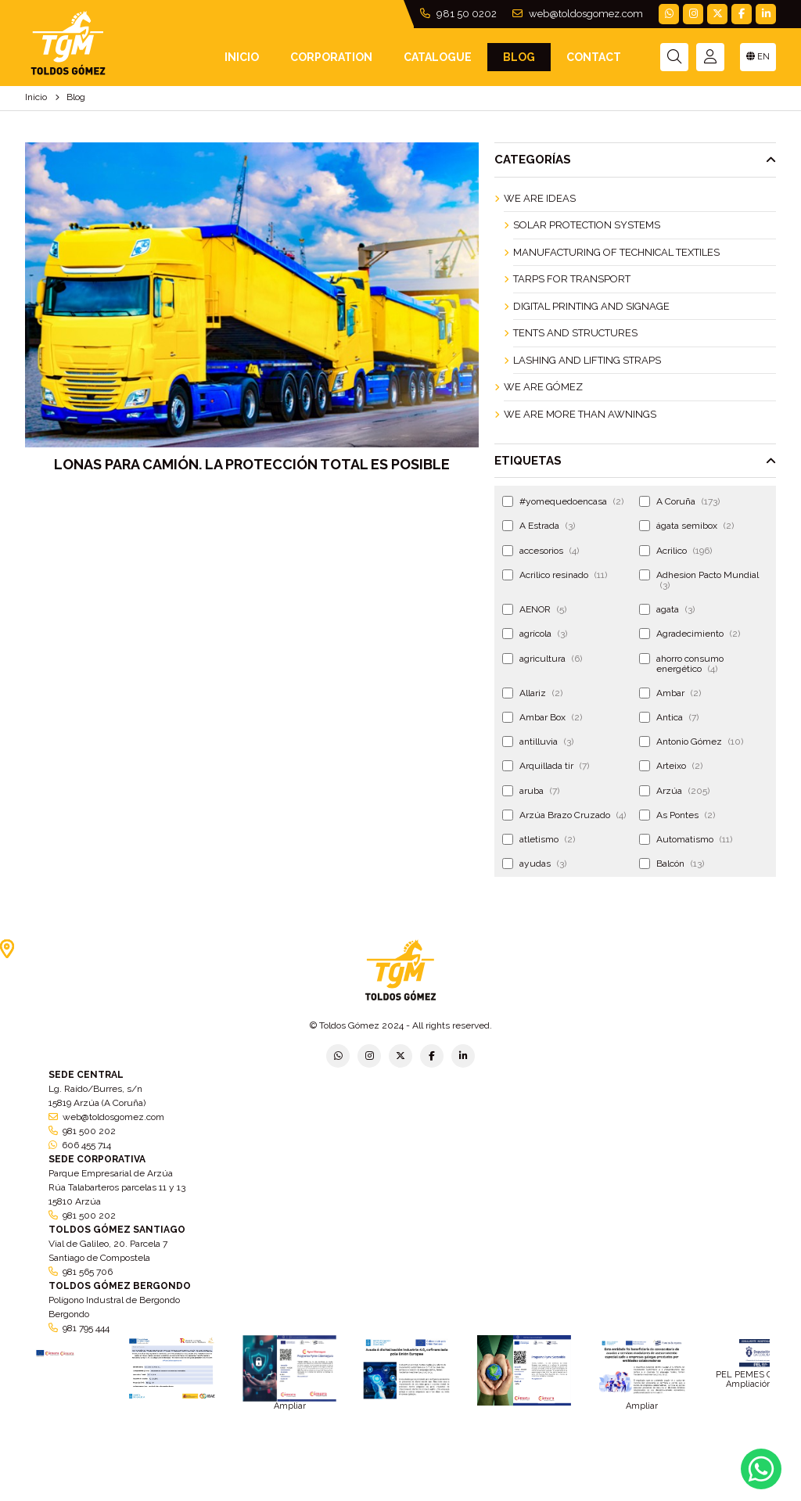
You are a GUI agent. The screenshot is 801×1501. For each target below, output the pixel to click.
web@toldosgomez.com (577, 14)
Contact (593, 57)
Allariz (532, 693)
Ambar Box (542, 717)
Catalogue (438, 57)
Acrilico (675, 550)
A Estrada (538, 525)
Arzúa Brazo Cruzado (564, 815)
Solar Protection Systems (586, 225)
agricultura (542, 658)
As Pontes (677, 815)
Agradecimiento (689, 633)
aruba (530, 790)
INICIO (241, 57)
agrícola (534, 633)
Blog (519, 57)
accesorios (540, 550)
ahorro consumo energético (681, 663)
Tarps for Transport (571, 279)
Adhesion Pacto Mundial (699, 580)
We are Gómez (543, 387)
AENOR (534, 609)
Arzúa (674, 790)
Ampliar (290, 1406)
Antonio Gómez (691, 741)
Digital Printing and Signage (591, 306)
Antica (669, 717)
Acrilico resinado (554, 574)
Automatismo (685, 839)
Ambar (670, 693)
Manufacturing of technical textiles (616, 252)
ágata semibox (686, 525)
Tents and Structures (575, 333)
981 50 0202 (458, 14)
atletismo (538, 839)
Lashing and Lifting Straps (587, 360)
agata (667, 609)
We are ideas (540, 198)
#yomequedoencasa (562, 501)
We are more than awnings (580, 414)
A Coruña (679, 501)
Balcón (671, 863)
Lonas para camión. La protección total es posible (252, 464)
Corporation (331, 57)
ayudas (534, 863)
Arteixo (670, 765)
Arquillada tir (545, 765)
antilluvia (537, 741)
